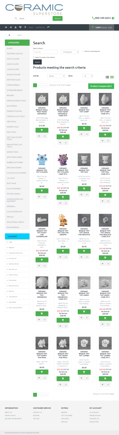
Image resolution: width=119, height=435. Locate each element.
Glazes (9, 48)
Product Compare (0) (101, 86)
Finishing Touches (14, 111)
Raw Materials (13, 227)
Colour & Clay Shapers (16, 173)
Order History (13, 275)
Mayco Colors (13, 59)
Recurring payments (15, 307)
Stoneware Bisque (14, 90)
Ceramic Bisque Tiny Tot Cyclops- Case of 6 (63, 171)
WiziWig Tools (12, 152)
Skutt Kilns (11, 183)
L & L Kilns (11, 178)
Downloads (12, 280)
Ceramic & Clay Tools (16, 116)
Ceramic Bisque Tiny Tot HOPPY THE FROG (42, 354)
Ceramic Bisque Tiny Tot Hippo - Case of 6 (105, 294)
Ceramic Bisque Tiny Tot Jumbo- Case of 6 (105, 354)
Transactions (13, 296)
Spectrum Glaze (13, 79)
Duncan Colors (13, 74)
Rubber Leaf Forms (15, 162)
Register (11, 247)
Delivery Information (13, 418)
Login (10, 242)
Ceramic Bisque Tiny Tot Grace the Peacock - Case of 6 (105, 233)
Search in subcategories (91, 51)
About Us (8, 412)
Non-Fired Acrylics (15, 53)
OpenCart (16, 433)
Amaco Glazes (13, 64)
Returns (11, 291)
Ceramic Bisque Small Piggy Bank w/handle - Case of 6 (63, 112)
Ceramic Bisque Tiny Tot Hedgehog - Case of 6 (63, 295)
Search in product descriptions (44, 57)
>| (46, 85)
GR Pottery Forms (14, 157)
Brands (64, 412)
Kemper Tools (12, 127)
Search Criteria (38, 48)
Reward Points (14, 286)
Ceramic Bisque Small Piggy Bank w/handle (42, 111)
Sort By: (36, 76)
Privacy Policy (10, 415)
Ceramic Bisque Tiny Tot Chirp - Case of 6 (105, 111)
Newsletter (12, 302)
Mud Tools (11, 132)
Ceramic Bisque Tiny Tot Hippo (84, 293)
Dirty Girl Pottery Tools (14, 138)
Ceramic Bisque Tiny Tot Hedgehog (42, 294)
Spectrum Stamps (14, 167)
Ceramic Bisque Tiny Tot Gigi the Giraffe (63, 232)
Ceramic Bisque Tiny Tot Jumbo (84, 353)
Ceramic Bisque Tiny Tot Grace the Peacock (84, 232)
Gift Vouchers (66, 415)
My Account (13, 258)
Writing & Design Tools (16, 100)
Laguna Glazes (13, 69)
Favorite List (13, 269)
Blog (31, 27)
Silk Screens (12, 106)
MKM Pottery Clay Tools (14, 145)
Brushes (10, 95)
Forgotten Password (16, 253)
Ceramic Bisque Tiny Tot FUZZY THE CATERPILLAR (41, 233)
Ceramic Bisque (13, 85)
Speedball (11, 206)
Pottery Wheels (13, 194)
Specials (10, 217)
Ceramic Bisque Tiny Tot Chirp (84, 110)
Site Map (36, 418)
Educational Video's (15, 222)
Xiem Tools (11, 121)
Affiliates (65, 418)
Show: (70, 76)
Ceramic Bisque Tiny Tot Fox (84, 170)
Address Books (14, 264)
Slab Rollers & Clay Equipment (15, 200)
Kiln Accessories (14, 188)
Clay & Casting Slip (14, 211)
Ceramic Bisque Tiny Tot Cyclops (42, 170)
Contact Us (40, 27)
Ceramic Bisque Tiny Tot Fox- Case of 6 (105, 171)
